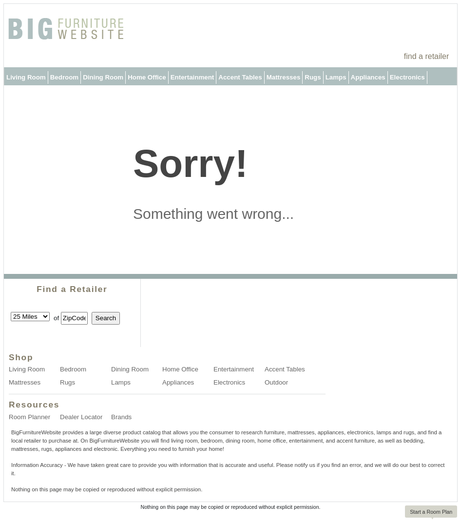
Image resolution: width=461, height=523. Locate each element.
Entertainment (192, 77)
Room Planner (29, 417)
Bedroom (64, 77)
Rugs (313, 77)
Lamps (336, 77)
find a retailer (426, 56)
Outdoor (19, 95)
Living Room (26, 77)
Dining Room (103, 77)
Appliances (368, 77)
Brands (121, 417)
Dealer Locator (81, 417)
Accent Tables (240, 77)
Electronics (407, 77)
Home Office (147, 77)
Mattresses (284, 77)
